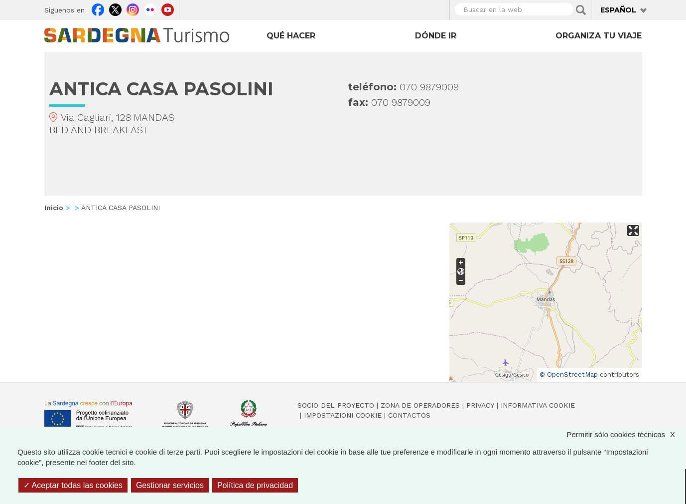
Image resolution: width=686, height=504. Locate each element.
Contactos (409, 415)
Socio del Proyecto (335, 405)
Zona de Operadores (420, 405)
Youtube (167, 8)
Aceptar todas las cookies (73, 485)
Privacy (480, 405)
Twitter (115, 8)
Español (618, 9)
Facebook (98, 8)
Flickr (150, 8)
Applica (581, 10)
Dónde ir (435, 35)
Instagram (133, 8)
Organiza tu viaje (598, 35)
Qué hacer (291, 35)
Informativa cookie (538, 405)
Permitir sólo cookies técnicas (625, 434)
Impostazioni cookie (343, 415)
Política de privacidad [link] (255, 485)
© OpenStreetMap (569, 374)
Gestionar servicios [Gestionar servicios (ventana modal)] (170, 485)
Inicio (53, 208)
